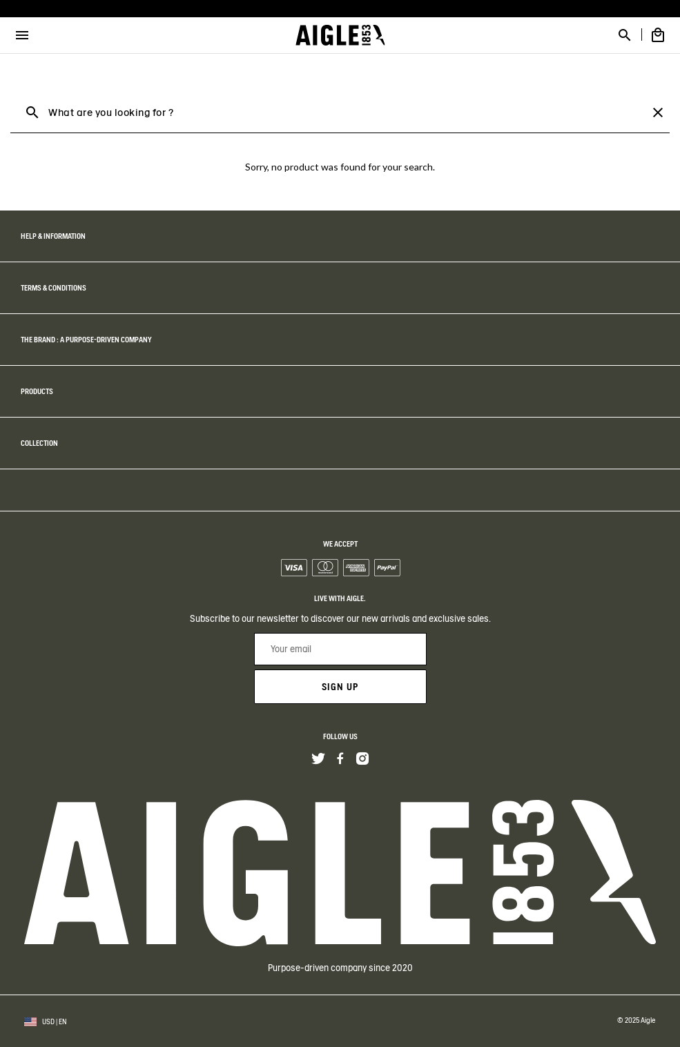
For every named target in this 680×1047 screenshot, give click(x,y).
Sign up (340, 686)
